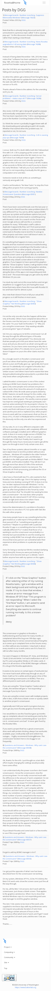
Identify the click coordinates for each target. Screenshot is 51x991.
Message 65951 (28, 194)
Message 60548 (24, 748)
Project (8, 947)
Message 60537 (24, 839)
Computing (9, 952)
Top (5, 968)
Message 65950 (28, 303)
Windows (29, 745)
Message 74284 (17, 137)
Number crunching (27, 15)
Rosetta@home (12, 2)
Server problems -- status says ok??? (22, 97)
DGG (24, 20)
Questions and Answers (14, 745)
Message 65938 (28, 564)
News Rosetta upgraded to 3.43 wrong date (25, 42)
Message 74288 (33, 44)
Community (9, 957)
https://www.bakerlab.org (25, 987)
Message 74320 (28, 17)
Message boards (11, 15)
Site (6, 962)
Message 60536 (24, 858)
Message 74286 (34, 98)
